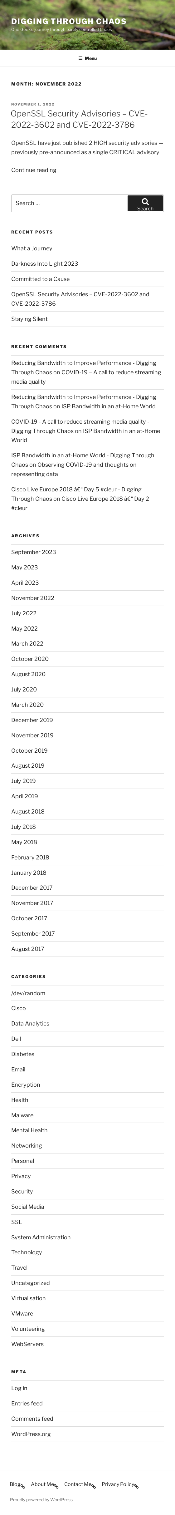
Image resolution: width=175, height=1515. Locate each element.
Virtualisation (28, 1298)
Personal (22, 1161)
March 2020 (27, 704)
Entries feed (27, 1403)
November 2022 (32, 598)
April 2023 (25, 582)
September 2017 (33, 933)
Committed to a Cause (40, 279)
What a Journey (31, 248)
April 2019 (24, 796)
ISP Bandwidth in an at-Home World (108, 406)
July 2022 (23, 613)
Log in (19, 1388)
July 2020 (24, 689)
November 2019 (32, 735)
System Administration (41, 1237)
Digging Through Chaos (69, 21)
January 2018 (28, 872)
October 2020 (30, 659)
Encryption (25, 1084)
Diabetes (22, 1054)
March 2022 (27, 643)
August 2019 (28, 765)
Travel (19, 1267)
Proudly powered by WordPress (41, 1499)
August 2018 (28, 811)
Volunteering (28, 1329)
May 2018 (24, 842)
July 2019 (23, 781)
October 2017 (29, 918)
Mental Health (29, 1130)
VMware (22, 1313)
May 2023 (24, 567)
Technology (26, 1252)
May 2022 (24, 628)
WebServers (27, 1344)
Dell (16, 1038)
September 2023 (33, 552)
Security (22, 1191)
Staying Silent (29, 319)
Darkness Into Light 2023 (44, 263)
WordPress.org (31, 1434)
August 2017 (27, 949)
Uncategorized (30, 1283)
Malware (22, 1115)
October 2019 (29, 750)
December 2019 (32, 720)
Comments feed (32, 1418)
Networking (26, 1145)
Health (19, 1100)
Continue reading (33, 170)
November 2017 (32, 903)
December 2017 (32, 887)
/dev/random (28, 993)
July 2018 (23, 827)
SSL (16, 1222)
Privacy (21, 1176)
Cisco (18, 1008)
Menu (87, 58)
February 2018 (30, 857)
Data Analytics (30, 1023)
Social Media (27, 1206)
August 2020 (28, 674)
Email (18, 1069)
